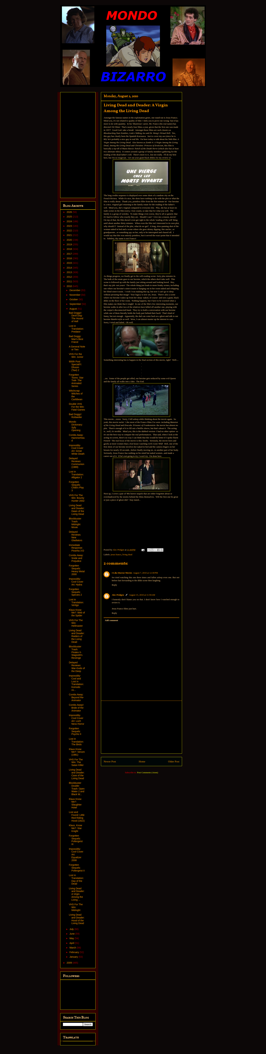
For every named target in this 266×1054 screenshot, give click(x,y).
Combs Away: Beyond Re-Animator (76, 697)
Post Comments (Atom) (147, 772)
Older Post (173, 761)
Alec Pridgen (118, 595)
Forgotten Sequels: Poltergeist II (77, 867)
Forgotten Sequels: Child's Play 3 (76, 486)
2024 (70, 221)
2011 (70, 281)
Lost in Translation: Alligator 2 (76, 474)
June (72, 933)
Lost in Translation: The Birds (76, 741)
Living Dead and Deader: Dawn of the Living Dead (76, 509)
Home (142, 761)
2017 (70, 253)
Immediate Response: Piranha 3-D (76, 548)
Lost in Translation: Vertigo (76, 602)
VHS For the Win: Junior (76, 355)
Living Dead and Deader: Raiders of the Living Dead (76, 636)
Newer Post (110, 761)
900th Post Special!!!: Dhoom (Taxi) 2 (75, 365)
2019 (70, 244)
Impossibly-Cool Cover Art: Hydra (76, 581)
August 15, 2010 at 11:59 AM (142, 595)
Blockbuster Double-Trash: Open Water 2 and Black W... (76, 789)
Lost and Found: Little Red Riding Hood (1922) (77, 816)
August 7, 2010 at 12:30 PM (145, 573)
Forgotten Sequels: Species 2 (75, 592)
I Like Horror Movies (122, 573)
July (71, 929)
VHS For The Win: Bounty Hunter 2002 (76, 498)
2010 (70, 286)
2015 (70, 263)
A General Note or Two (77, 348)
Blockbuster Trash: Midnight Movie (75, 522)
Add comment (111, 620)
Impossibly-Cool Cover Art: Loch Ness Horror (76, 719)
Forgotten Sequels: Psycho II (75, 731)
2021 (70, 235)
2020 (70, 240)
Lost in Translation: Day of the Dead (76, 879)
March (73, 947)
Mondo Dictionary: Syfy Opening (76, 426)
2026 (70, 212)
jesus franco (116, 554)
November (75, 294)
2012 (70, 277)
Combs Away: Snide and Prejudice (76, 558)
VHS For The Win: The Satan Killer (76, 762)
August (73, 308)
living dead (127, 554)
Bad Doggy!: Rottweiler (75, 416)
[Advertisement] (141, 727)
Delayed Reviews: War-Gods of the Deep (77, 666)
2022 (70, 230)
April (72, 943)
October (74, 299)
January (74, 956)
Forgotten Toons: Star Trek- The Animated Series (76, 380)
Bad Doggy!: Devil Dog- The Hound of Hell (76, 317)
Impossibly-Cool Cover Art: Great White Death (76, 449)
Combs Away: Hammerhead (76, 438)
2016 (70, 258)
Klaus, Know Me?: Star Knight (75, 828)
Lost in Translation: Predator (76, 329)
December (75, 290)
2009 (70, 962)
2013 (70, 272)
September (75, 304)
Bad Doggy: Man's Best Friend (76, 339)
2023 (70, 226)
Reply (114, 585)
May (71, 938)
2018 (70, 249)
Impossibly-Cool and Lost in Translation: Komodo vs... (76, 682)
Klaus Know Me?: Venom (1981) (77, 752)
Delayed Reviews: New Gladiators (75, 536)
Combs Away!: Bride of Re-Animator (76, 708)
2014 (70, 267)
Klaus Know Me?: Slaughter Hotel (75, 803)
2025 (70, 216)
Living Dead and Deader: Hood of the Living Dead (76, 919)
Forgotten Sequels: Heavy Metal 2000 (77, 569)
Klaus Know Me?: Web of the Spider (77, 613)
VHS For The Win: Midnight (76, 907)
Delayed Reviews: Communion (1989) (76, 462)
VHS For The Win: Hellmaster (76, 623)
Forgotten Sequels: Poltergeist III (76, 840)
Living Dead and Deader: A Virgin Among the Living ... (76, 894)
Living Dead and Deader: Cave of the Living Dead (76, 774)
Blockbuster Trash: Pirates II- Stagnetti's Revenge (75, 652)
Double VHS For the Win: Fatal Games (77, 407)
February (74, 952)
